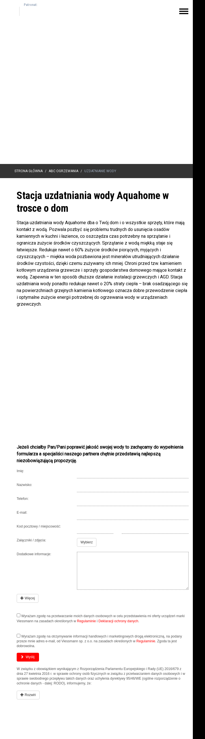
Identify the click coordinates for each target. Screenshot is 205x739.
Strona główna (28, 171)
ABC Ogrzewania (63, 171)
